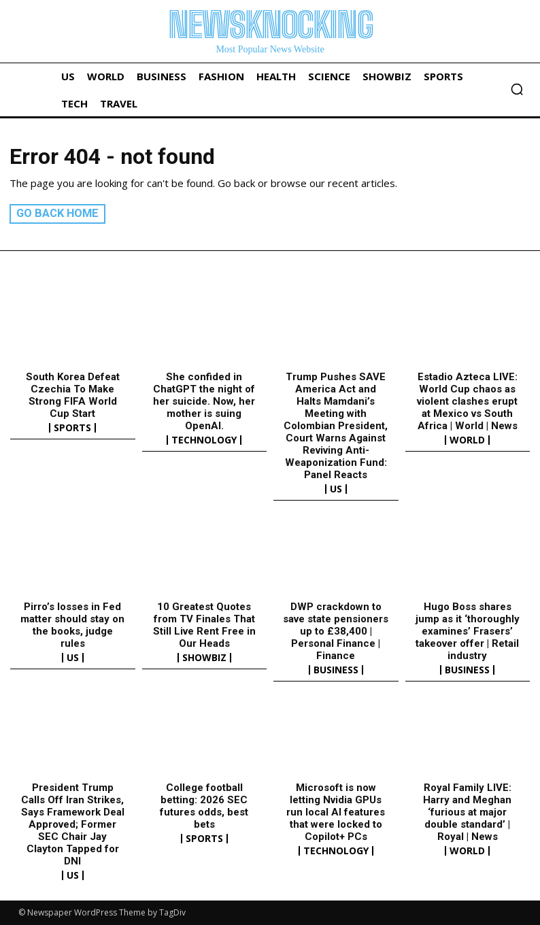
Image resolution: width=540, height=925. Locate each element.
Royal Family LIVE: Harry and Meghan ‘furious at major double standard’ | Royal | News (467, 812)
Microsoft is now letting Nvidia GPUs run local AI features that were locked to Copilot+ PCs (335, 812)
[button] (516, 89)
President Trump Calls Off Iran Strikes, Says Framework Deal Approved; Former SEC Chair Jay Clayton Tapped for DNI (72, 824)
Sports (72, 428)
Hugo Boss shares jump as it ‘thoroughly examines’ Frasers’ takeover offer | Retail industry (468, 631)
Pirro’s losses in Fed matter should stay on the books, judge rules (72, 625)
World (467, 440)
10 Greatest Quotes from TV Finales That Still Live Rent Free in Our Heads (204, 625)
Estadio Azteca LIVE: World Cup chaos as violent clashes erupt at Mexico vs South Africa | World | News (467, 401)
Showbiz (204, 657)
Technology (204, 440)
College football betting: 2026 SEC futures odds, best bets (204, 805)
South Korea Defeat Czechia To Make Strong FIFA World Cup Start (73, 395)
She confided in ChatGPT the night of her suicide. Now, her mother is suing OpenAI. (204, 401)
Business (336, 670)
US (336, 489)
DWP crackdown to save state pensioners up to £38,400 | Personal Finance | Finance (335, 631)
